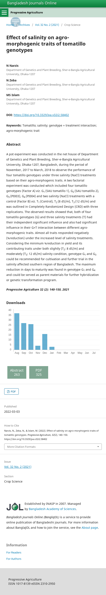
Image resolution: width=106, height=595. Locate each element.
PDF (13, 391)
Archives (24, 25)
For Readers (13, 552)
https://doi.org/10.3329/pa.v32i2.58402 (41, 115)
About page (90, 528)
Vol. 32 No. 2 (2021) (47, 25)
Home (10, 25)
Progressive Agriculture (27, 12)
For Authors (13, 559)
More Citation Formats (21, 447)
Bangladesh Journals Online (32, 2)
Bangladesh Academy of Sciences (52, 509)
